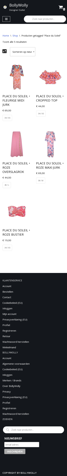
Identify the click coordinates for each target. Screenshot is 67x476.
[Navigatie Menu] (6, 19)
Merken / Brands (11, 380)
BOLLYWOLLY (29, 472)
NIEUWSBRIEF (13, 438)
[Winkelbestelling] (22, 51)
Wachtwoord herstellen (15, 341)
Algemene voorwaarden (16, 363)
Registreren (9, 330)
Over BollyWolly (11, 386)
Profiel (6, 325)
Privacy (6, 391)
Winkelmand (9, 347)
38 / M (40, 180)
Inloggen (7, 308)
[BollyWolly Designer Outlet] (15, 7)
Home (5, 35)
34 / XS (7, 118)
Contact (6, 297)
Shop (15, 35)
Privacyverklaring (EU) (14, 319)
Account (6, 286)
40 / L (6, 185)
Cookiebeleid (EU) (12, 302)
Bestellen (7, 291)
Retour (6, 336)
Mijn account (9, 314)
